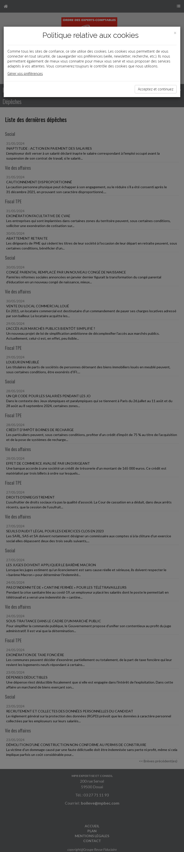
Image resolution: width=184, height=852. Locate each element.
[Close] (175, 33)
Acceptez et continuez (155, 89)
